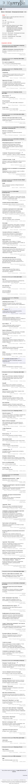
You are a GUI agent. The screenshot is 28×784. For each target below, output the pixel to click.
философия (15, 26)
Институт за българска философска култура (12, 117)
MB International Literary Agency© (9, 605)
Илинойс (4, 365)
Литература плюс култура (8, 301)
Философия (18, 36)
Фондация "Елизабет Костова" (9, 663)
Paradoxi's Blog (5, 467)
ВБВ (12, 26)
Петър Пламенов (6, 100)
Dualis (3, 183)
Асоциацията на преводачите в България (11, 651)
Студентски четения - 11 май (8, 159)
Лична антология (6, 444)
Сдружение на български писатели (10, 729)
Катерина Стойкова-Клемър (8, 456)
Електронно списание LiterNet (11, 358)
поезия (15, 27)
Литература (10, 34)
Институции (8, 11)
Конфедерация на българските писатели (11, 613)
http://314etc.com (10, 22)
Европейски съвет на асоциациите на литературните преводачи (19, 174)
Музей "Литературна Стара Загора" (10, 597)
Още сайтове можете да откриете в (14, 771)
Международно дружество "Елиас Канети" (11, 142)
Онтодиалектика (6, 267)
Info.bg (3, 352)
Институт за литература (7, 130)
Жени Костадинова (6, 413)
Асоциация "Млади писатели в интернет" (11, 153)
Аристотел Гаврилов (6, 217)
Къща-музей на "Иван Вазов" (8, 716)
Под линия (4, 345)
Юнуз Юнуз (9, 25)
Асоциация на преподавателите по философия (12, 209)
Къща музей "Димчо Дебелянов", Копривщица (12, 707)
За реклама (25, 775)
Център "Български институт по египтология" (12, 550)
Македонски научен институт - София (10, 478)
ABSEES (4, 315)
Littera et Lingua (5, 338)
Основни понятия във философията (10, 202)
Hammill (4, 383)
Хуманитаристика (11, 36)
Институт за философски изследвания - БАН (12, 573)
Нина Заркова (5, 749)
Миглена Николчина (7, 396)
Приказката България (7, 80)
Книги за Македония (7, 330)
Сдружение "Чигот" (6, 504)
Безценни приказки (6, 678)
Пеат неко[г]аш (5, 402)
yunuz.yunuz (5, 740)
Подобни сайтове (22, 54)
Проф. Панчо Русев (6, 239)
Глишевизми (5, 72)
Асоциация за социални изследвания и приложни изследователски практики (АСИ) (13, 511)
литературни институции (12, 29)
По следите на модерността (8, 62)
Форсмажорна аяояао (7, 439)
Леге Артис (4, 374)
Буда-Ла (4, 279)
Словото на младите (6, 642)
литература (19, 27)
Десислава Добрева (6, 290)
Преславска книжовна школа (8, 692)
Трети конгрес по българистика (9, 523)
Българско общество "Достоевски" (10, 633)
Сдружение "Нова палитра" (8, 541)
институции (19, 29)
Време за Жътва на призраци (8, 420)
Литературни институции (17, 11)
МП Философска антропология (9, 247)
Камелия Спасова (15, 25)
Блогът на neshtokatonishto (8, 462)
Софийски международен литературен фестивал (13, 49)
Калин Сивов (5, 107)
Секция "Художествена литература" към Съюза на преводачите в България (17, 629)
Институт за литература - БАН (9, 721)
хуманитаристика (10, 27)
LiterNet (6, 309)
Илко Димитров (5, 285)
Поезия (15, 34)
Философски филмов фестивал (9, 257)
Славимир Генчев (6, 449)
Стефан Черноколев (6, 428)
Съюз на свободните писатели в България (11, 671)
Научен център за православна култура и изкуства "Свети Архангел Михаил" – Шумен (17, 566)
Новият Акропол (6, 194)
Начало (2, 11)
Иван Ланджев (5, 95)
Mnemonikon (5, 389)
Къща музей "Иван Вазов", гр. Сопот (10, 700)
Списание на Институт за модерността (10, 232)
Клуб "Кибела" (5, 323)
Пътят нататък (5, 433)
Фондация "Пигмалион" (7, 686)
